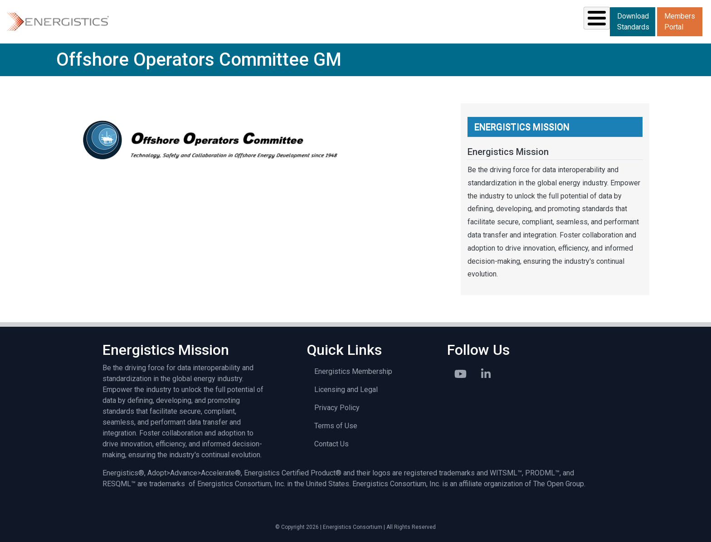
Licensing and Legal (346, 388)
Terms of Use (335, 425)
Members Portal (679, 21)
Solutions (256, 20)
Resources (386, 20)
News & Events (459, 20)
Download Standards (633, 21)
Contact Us (331, 443)
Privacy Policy (337, 406)
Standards (321, 20)
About (578, 20)
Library (526, 20)
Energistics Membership (353, 370)
